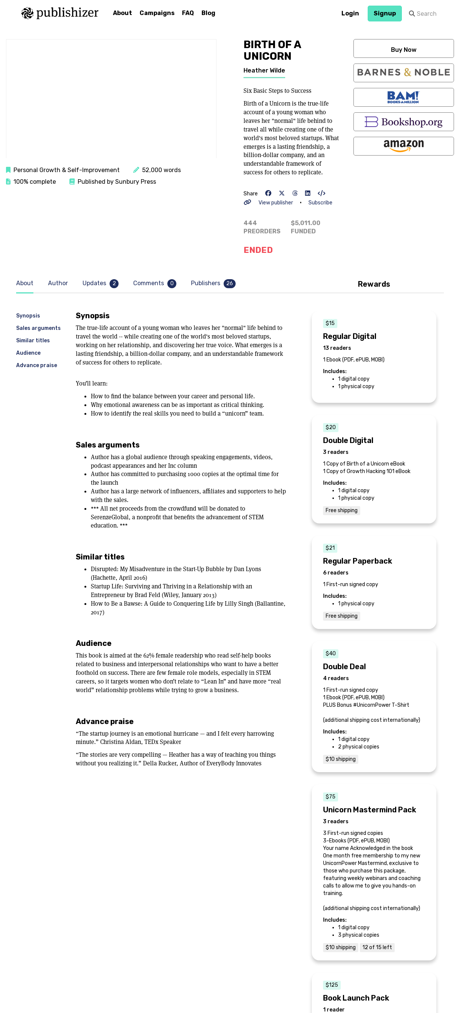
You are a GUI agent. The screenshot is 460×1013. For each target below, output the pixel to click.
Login (350, 13)
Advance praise (36, 365)
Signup (385, 13)
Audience (28, 353)
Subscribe (320, 203)
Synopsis (28, 316)
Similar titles (33, 340)
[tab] (26, 283)
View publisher (276, 203)
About (122, 13)
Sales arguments (38, 328)
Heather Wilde (264, 70)
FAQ (188, 13)
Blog (208, 13)
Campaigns (157, 13)
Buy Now (403, 49)
